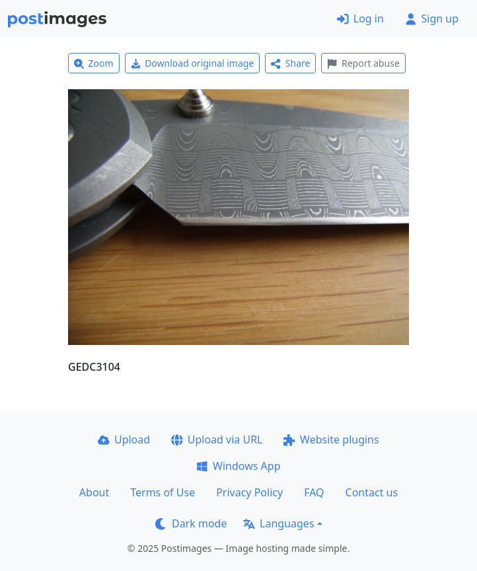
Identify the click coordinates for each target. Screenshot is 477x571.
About (94, 492)
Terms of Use (162, 492)
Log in (360, 18)
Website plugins (331, 439)
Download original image (192, 63)
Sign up (432, 18)
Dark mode (191, 523)
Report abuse (363, 63)
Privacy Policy (249, 492)
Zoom (94, 63)
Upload (124, 439)
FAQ (314, 492)
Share (290, 63)
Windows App (238, 466)
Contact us (372, 492)
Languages (278, 523)
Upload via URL (216, 439)
